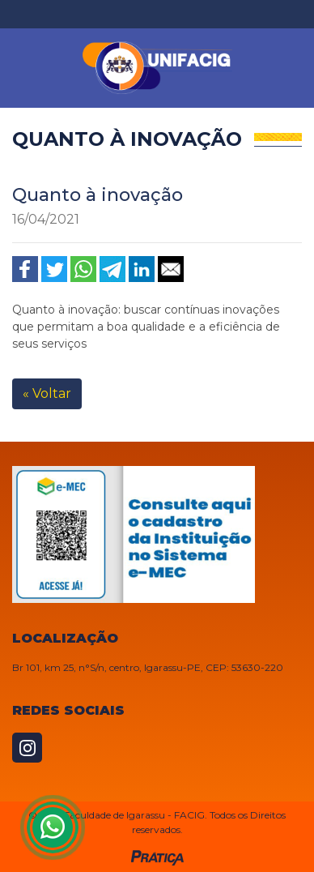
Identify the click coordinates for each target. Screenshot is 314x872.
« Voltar (47, 393)
